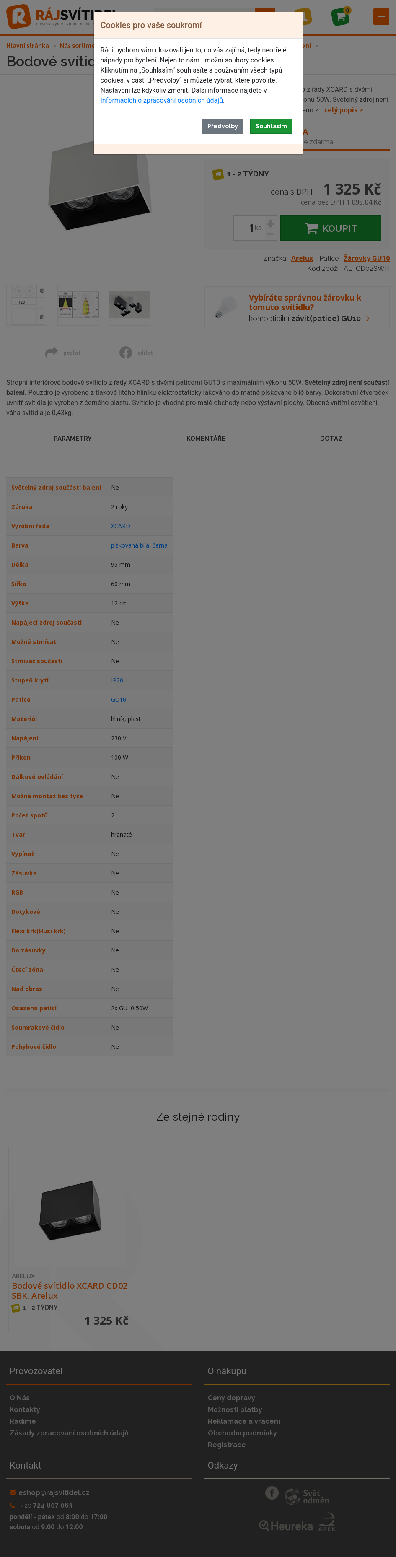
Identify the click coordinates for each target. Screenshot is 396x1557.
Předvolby (222, 126)
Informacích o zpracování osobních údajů (162, 100)
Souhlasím (271, 126)
